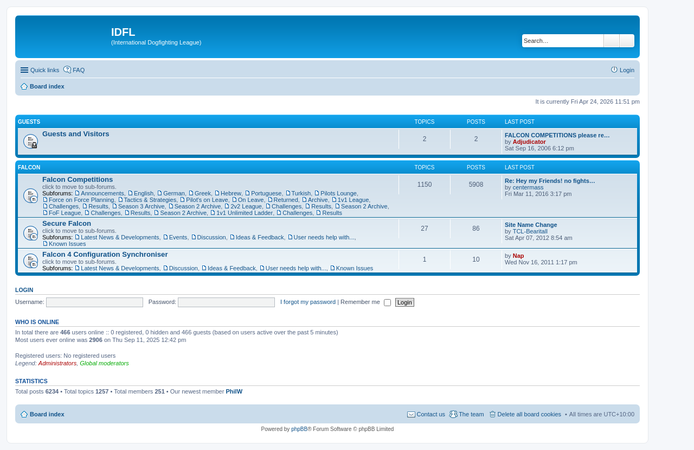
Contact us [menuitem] (431, 414)
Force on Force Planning (81, 200)
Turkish (301, 193)
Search (611, 40)
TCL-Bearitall (530, 231)
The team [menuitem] (471, 414)
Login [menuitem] (627, 70)
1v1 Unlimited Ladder (244, 213)
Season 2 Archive (198, 206)
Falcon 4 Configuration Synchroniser (105, 254)
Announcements (102, 193)
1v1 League (353, 200)
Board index (47, 414)
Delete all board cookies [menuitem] (529, 414)
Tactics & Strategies (150, 200)
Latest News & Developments (120, 237)
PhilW (234, 391)
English (143, 193)
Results (98, 206)
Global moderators (104, 363)
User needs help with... (324, 237)
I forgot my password (308, 302)
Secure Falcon (66, 223)
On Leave (251, 200)
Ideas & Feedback (260, 237)
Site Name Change (531, 224)
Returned (286, 200)
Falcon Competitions (77, 179)
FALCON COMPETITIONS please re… (557, 135)
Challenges (64, 206)
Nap (518, 255)
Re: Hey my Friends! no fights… (550, 181)
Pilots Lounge (338, 193)
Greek (203, 193)
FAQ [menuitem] (79, 70)
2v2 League (246, 206)
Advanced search (627, 40)
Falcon (29, 167)
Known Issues (67, 243)
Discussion (211, 237)
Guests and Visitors (76, 134)
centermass (528, 187)
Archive (318, 200)
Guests (29, 122)
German (174, 193)
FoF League (65, 213)
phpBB (299, 429)
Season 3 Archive (141, 206)
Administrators (57, 363)
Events (178, 237)
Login (24, 290)
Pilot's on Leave (207, 200)
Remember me (365, 302)
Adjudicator (529, 141)
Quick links (44, 70)
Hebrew (231, 193)
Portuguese (266, 193)
